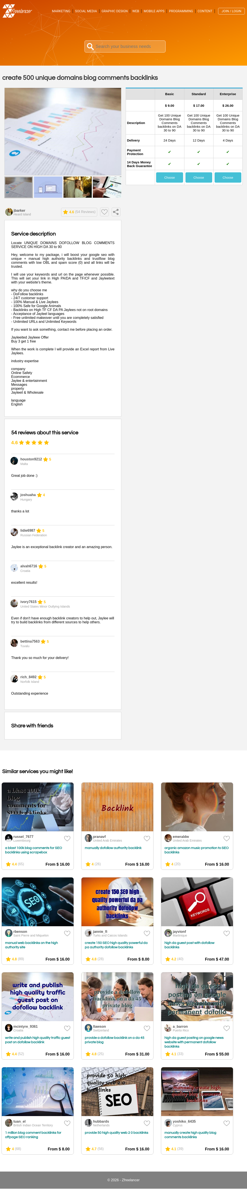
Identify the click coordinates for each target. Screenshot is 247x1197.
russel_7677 (23, 837)
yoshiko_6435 (184, 1121)
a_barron (180, 1026)
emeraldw (181, 837)
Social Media (86, 11)
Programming (181, 11)
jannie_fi (100, 931)
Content (205, 11)
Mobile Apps (154, 11)
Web (135, 11)
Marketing (61, 11)
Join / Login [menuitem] (231, 11)
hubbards (101, 1121)
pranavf (99, 837)
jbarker (19, 210)
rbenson (20, 931)
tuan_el (19, 1121)
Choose (169, 177)
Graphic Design (115, 11)
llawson (99, 1026)
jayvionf (179, 931)
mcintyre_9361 (25, 1026)
